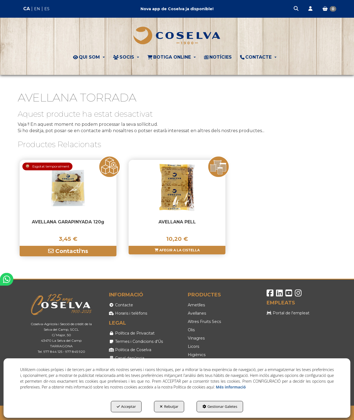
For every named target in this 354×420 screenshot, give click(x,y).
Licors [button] (193, 346)
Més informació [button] (231, 387)
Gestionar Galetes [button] (219, 406)
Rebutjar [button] (169, 406)
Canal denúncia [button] (126, 358)
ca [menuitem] (26, 8)
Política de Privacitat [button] (132, 333)
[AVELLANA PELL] (177, 187)
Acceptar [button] (126, 406)
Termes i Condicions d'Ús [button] (136, 341)
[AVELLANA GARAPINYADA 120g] (68, 187)
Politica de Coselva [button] (130, 349)
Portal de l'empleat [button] (288, 313)
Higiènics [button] (196, 354)
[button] (296, 8)
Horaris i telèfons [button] (128, 313)
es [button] (47, 8)
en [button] (37, 8)
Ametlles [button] (196, 304)
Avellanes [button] (197, 313)
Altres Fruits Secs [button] (204, 321)
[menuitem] (36, 9)
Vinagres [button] (196, 338)
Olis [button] (191, 329)
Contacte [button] (121, 304)
